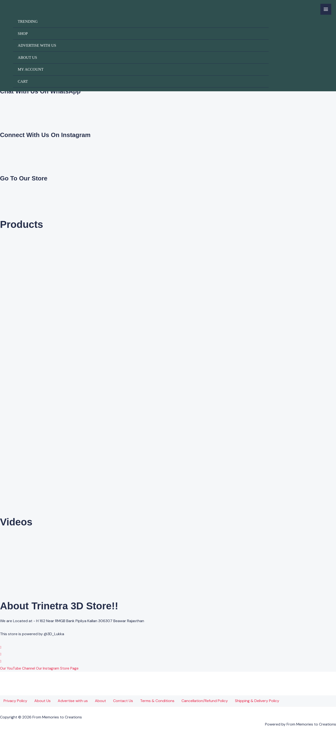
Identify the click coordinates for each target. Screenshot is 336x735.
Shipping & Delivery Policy (257, 700)
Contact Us (123, 700)
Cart (23, 81)
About (100, 700)
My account (31, 69)
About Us (27, 57)
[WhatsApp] (0, 647)
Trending (28, 21)
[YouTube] (0, 661)
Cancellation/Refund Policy (204, 700)
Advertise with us (37, 45)
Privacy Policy (15, 700)
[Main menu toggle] (325, 9)
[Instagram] (0, 654)
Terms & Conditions (157, 700)
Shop (23, 33)
